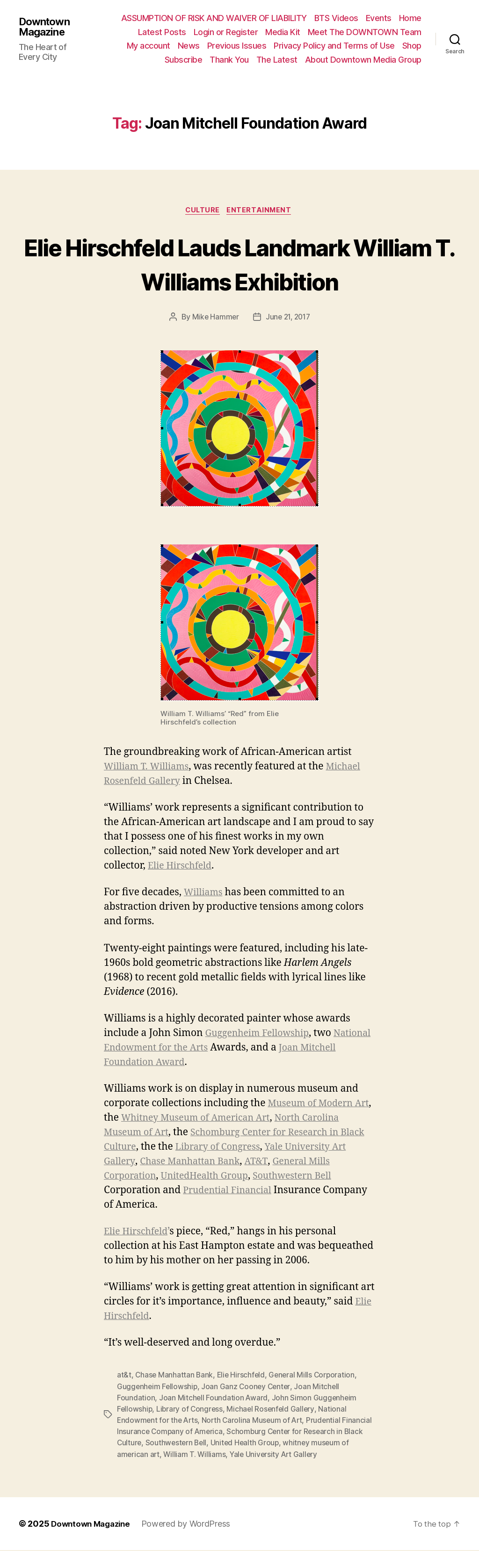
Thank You (229, 60)
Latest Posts (162, 32)
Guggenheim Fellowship (261, 1034)
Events (379, 18)
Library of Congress (309, 1148)
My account (148, 46)
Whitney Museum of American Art (221, 1119)
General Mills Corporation (164, 1177)
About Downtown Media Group (363, 60)
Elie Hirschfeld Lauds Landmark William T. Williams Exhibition (239, 264)
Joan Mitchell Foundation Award (214, 1399)
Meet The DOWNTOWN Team (364, 32)
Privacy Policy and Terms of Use (334, 46)
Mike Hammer (214, 318)
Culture (202, 211)
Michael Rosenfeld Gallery (273, 1410)
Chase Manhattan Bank (286, 1162)
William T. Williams (150, 767)
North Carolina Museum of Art (255, 1421)
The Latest (277, 60)
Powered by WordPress (191, 1524)
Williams (205, 894)
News (189, 46)
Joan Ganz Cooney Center (248, 1387)
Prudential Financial (318, 1191)
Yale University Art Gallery (165, 1162)
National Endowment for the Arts (181, 1049)
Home (410, 18)
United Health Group (276, 1444)
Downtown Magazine (46, 26)
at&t (124, 1376)
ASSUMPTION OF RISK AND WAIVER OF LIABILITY (214, 18)
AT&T (357, 1162)
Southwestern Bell (146, 1191)
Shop (411, 46)
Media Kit (282, 32)
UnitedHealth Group (277, 1177)
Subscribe (184, 60)
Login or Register (226, 32)
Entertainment (261, 211)
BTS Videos (336, 18)
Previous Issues (237, 46)
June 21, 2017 (288, 318)
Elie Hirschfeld (182, 867)
